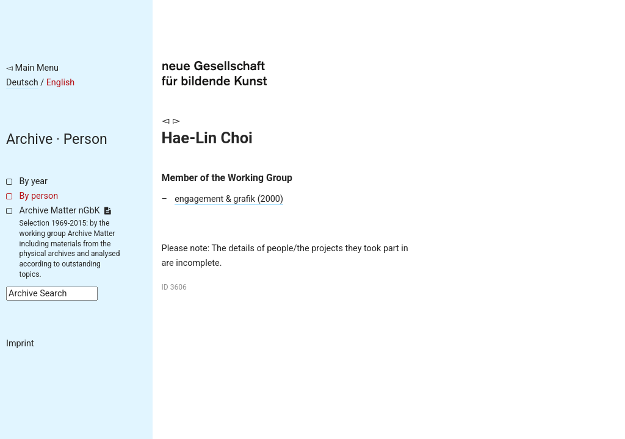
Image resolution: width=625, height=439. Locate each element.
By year (34, 181)
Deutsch (22, 82)
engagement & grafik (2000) (229, 199)
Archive (29, 139)
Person (85, 139)
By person (39, 196)
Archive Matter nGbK (65, 210)
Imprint (20, 343)
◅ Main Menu (32, 68)
